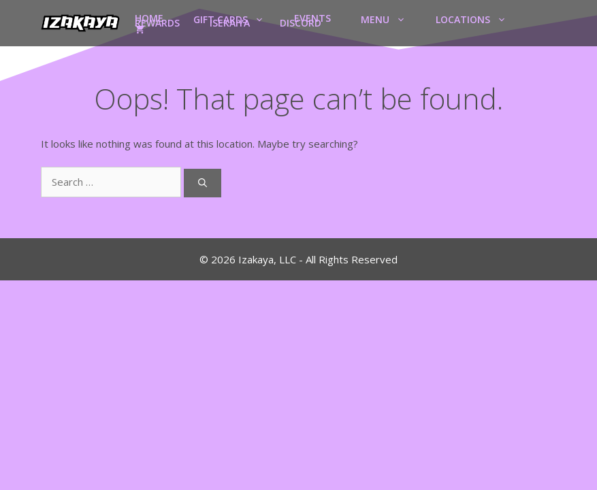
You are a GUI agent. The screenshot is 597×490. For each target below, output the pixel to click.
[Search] (202, 183)
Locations (478, 18)
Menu (391, 18)
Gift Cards (236, 18)
